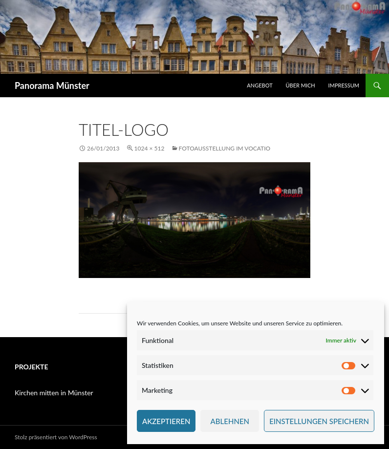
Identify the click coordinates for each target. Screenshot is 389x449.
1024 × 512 (149, 148)
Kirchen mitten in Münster (54, 392)
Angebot (259, 85)
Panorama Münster (52, 85)
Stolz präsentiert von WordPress (56, 437)
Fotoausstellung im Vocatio (225, 148)
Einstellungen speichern (319, 421)
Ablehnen (230, 421)
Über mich (300, 85)
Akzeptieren (166, 421)
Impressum (343, 85)
